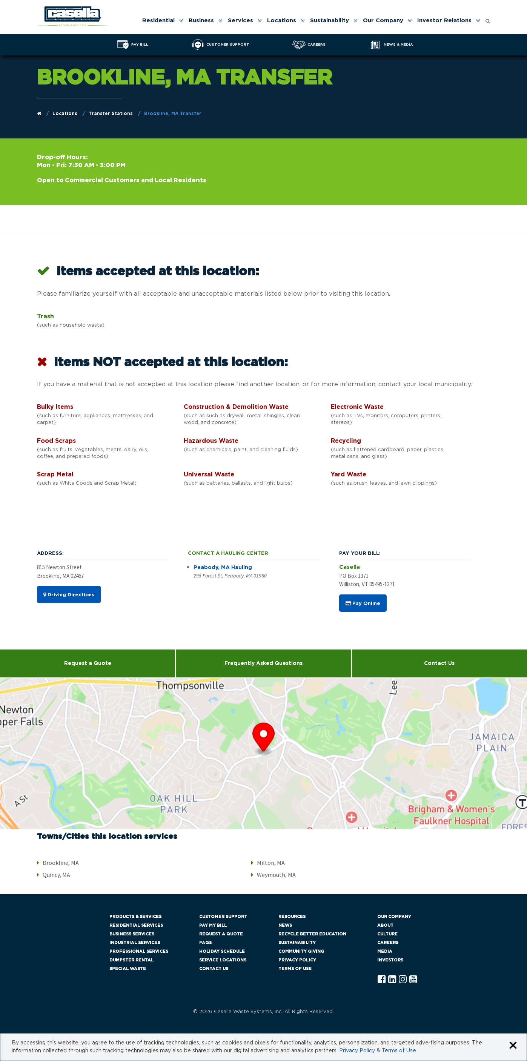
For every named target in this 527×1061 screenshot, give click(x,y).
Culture (387, 934)
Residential (158, 20)
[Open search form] (488, 19)
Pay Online (363, 603)
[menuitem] (162, 20)
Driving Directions (68, 595)
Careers (387, 943)
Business (201, 20)
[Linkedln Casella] (392, 979)
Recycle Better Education (312, 934)
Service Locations (222, 960)
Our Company (383, 20)
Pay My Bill (213, 925)
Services (240, 20)
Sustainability (329, 20)
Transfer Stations (111, 113)
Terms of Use (295, 969)
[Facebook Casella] (382, 979)
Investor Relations (444, 20)
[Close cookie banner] (513, 1045)
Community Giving (301, 951)
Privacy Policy (297, 960)
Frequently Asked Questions (263, 663)
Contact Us (439, 663)
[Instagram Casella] (403, 979)
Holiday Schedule (222, 951)
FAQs (205, 943)
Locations (281, 20)
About (385, 925)
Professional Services (138, 951)
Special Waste (127, 969)
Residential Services (136, 925)
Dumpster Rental (131, 960)
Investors (390, 960)
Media (384, 951)
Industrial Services (134, 943)
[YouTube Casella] (413, 979)
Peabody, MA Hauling (223, 568)
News (285, 925)
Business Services (131, 934)
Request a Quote (87, 663)
